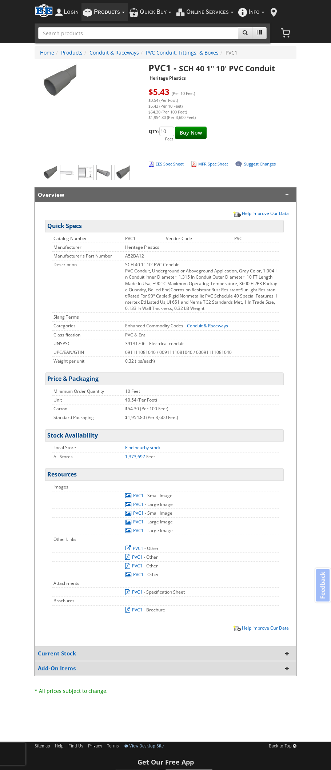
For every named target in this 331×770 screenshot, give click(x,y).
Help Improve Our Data (261, 213)
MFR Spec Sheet (213, 164)
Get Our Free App (165, 762)
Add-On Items (164, 668)
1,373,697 (135, 457)
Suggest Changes (260, 164)
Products (72, 52)
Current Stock (164, 653)
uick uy (155, 12)
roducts (109, 12)
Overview (164, 194)
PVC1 (135, 495)
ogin (71, 12)
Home (47, 52)
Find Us (75, 746)
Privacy (95, 746)
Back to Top (282, 746)
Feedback (322, 585)
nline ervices (210, 12)
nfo (256, 12)
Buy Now (191, 132)
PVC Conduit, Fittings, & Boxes (182, 52)
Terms (113, 746)
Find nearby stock (142, 447)
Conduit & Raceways (114, 52)
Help (59, 746)
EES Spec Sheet (170, 164)
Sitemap (42, 746)
